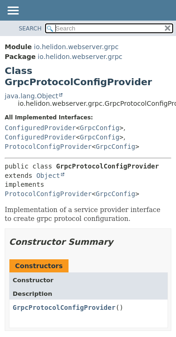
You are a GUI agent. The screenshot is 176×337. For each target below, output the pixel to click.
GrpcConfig (99, 128)
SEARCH (30, 28)
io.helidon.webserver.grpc (76, 47)
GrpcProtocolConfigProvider (64, 307)
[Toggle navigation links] (13, 11)
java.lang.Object (31, 96)
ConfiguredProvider (40, 128)
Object (48, 175)
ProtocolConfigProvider (48, 146)
